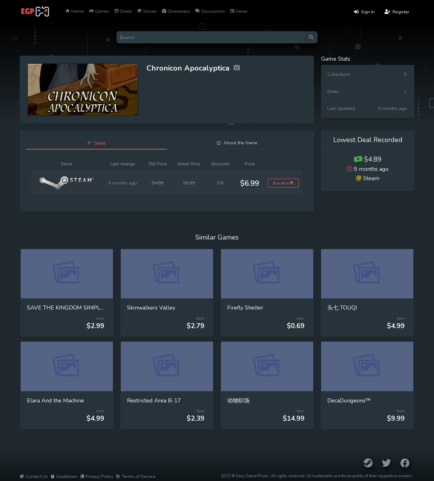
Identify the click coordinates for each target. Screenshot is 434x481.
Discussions (210, 11)
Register (397, 12)
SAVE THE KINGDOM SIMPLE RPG (72, 307)
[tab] (96, 143)
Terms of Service (135, 476)
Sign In (364, 12)
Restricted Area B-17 (154, 400)
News (239, 11)
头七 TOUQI (342, 307)
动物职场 (238, 400)
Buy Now (283, 183)
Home (74, 11)
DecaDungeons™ (349, 400)
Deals (123, 11)
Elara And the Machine (55, 400)
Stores (147, 11)
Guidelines (63, 476)
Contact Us (34, 476)
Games (99, 11)
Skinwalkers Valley (151, 307)
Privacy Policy (96, 476)
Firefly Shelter (245, 307)
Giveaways (176, 11)
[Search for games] (211, 37)
